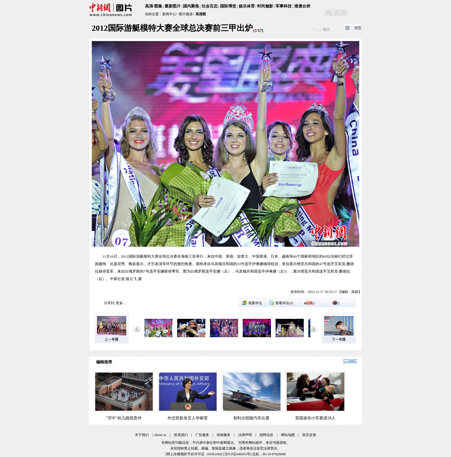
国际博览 (228, 6)
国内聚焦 (191, 6)
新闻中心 (169, 14)
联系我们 (181, 435)
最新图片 (173, 6)
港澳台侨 (302, 6)
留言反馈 (309, 435)
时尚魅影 (265, 6)
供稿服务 (223, 435)
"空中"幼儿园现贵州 (123, 418)
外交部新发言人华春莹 (187, 418)
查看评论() (284, 303)
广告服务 (202, 435)
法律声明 (245, 435)
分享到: (109, 303)
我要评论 (255, 303)
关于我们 (142, 435)
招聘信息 (266, 435)
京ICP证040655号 (237, 454)
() (311, 303)
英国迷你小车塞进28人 (315, 418)
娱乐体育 (247, 6)
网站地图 (288, 435)
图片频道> (187, 14)
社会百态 (210, 6)
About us (160, 435)
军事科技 (284, 6)
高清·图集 (153, 6)
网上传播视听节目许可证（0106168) (194, 454)
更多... (120, 303)
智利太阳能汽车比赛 (251, 418)
